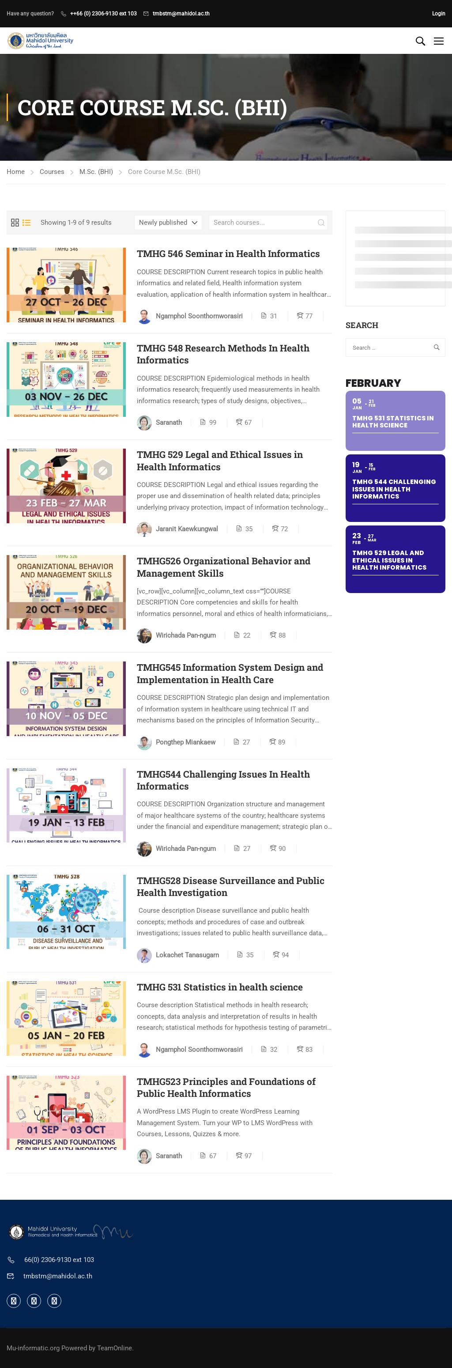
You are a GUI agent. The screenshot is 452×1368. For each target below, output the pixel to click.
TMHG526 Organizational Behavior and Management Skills (223, 567)
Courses (52, 172)
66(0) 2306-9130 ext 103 (59, 1260)
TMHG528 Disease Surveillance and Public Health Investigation (230, 887)
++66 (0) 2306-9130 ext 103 (103, 14)
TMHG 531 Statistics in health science (220, 987)
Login (438, 14)
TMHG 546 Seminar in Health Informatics (228, 254)
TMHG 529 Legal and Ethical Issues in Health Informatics (220, 460)
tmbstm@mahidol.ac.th (181, 14)
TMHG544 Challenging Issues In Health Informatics (223, 780)
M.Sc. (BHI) (96, 172)
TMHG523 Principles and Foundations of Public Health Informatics (226, 1088)
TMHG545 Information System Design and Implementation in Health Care (230, 673)
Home (16, 172)
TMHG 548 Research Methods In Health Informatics (223, 354)
